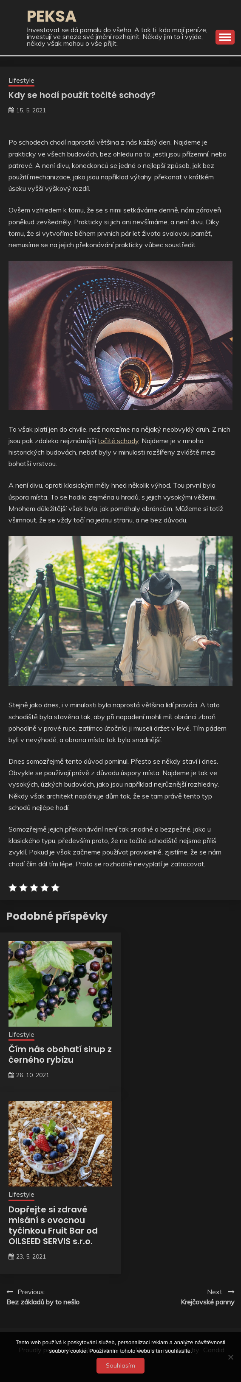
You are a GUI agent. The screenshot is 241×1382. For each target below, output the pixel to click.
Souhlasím (120, 1365)
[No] (230, 1357)
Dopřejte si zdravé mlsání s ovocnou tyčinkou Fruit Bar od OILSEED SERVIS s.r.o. (53, 1225)
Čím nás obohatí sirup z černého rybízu (60, 1054)
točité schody (118, 440)
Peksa (52, 16)
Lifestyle (21, 80)
